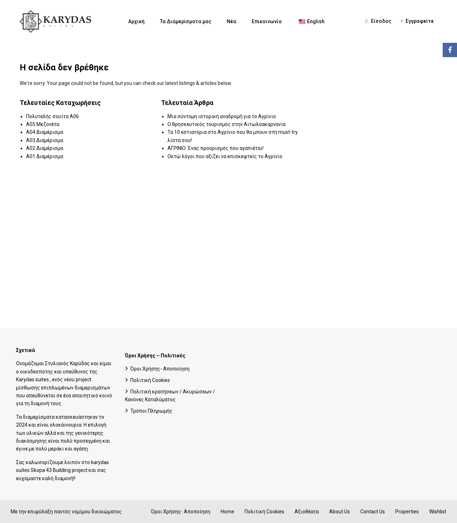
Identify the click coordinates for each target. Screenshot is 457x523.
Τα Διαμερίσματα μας (185, 21)
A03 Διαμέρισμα (44, 140)
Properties (407, 511)
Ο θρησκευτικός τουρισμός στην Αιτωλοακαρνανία (226, 124)
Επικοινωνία (267, 21)
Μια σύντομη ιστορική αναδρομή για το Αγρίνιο (221, 116)
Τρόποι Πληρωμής (151, 411)
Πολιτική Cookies (150, 380)
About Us (339, 511)
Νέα (231, 21)
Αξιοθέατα (307, 511)
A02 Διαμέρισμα (44, 148)
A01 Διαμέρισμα (44, 156)
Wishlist (437, 511)
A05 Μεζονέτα (42, 124)
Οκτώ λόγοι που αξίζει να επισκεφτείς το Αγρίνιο (224, 156)
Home (227, 511)
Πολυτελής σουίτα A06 (52, 116)
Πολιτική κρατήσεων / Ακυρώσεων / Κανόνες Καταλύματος (170, 395)
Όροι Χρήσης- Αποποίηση (160, 369)
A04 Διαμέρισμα (44, 132)
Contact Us (372, 511)
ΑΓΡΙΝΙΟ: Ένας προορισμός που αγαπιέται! (215, 148)
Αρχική (136, 21)
